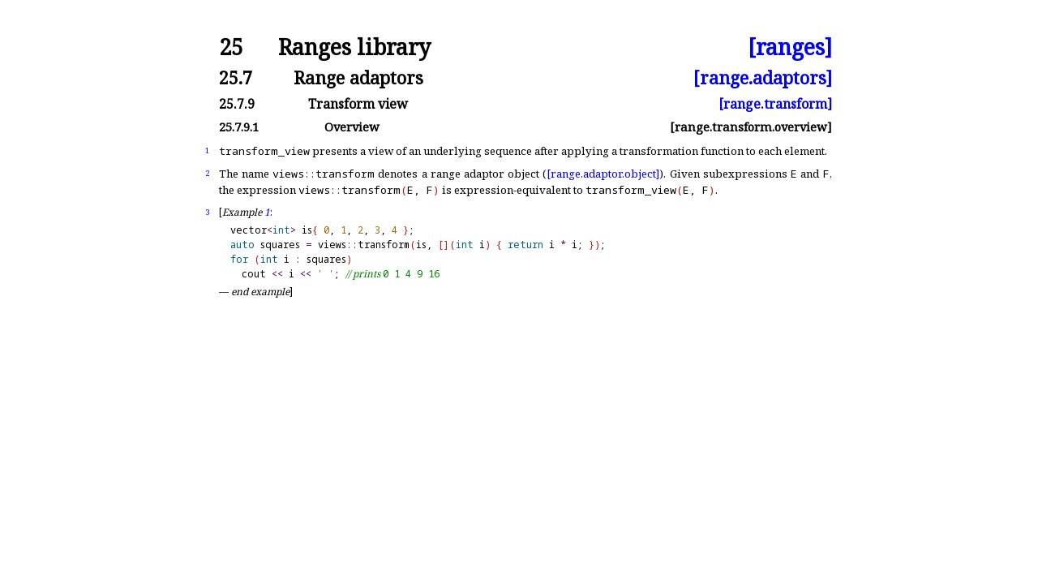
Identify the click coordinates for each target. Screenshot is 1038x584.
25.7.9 (237, 103)
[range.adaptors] (762, 77)
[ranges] (790, 47)
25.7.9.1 (239, 127)
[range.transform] (775, 103)
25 (231, 47)
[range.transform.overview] (751, 127)
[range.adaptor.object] (603, 173)
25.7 (235, 77)
